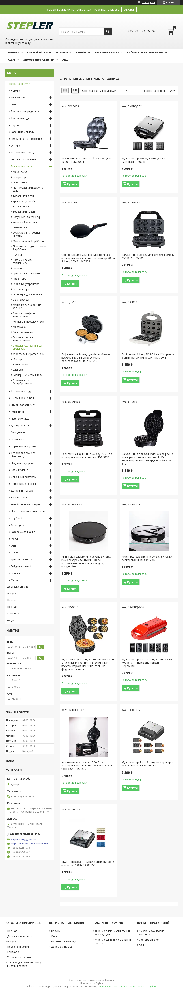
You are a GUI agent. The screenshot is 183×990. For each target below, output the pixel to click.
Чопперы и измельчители (28, 321)
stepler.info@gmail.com (24, 839)
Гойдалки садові (21, 566)
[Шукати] (108, 31)
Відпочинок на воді (22, 398)
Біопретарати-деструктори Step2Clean (29, 248)
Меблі (14, 538)
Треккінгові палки (21, 559)
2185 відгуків (148, 2)
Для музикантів (20, 425)
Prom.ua (109, 979)
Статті (55, 936)
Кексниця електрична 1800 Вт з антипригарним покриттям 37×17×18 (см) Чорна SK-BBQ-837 (88, 765)
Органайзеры (21, 299)
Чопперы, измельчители (27, 375)
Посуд (14, 552)
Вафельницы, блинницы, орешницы (28, 347)
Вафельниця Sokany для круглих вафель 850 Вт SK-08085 (148, 256)
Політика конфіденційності (144, 986)
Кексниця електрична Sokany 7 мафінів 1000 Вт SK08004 (86, 160)
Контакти (13, 613)
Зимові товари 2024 (23, 404)
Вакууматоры (21, 364)
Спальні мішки (37, 52)
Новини (11, 600)
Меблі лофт (20, 172)
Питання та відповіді (63, 941)
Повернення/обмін (18, 946)
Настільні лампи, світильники (23, 261)
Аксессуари (18, 525)
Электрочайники (23, 332)
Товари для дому (21, 166)
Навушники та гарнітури (27, 217)
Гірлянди (18, 254)
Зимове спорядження (38, 59)
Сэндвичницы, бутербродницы (22, 381)
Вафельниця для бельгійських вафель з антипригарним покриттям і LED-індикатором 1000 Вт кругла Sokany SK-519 (147, 458)
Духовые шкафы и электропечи (24, 314)
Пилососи (19, 268)
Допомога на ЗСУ (62, 946)
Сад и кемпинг (19, 470)
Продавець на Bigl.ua (91, 983)
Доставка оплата (18, 586)
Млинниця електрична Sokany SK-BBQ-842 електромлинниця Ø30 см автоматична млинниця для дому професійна (86, 561)
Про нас (12, 606)
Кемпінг (81, 52)
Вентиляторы (21, 289)
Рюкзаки (61, 52)
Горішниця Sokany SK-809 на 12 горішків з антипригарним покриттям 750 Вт (148, 356)
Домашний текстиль (23, 477)
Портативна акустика (24, 446)
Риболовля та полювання (145, 52)
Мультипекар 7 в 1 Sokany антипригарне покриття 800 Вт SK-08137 (148, 764)
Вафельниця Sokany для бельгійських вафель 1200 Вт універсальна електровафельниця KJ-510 (85, 357)
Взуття (15, 125)
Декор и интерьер (22, 490)
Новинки (16, 90)
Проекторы (20, 278)
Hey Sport (16, 518)
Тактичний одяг (20, 118)
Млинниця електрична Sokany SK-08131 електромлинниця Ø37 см (148, 558)
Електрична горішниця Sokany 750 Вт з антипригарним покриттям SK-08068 (86, 455)
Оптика (15, 145)
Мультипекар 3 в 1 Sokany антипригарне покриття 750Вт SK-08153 (87, 863)
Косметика (17, 439)
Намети (13, 52)
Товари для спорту (22, 152)
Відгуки (11, 593)
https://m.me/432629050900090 (30, 843)
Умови (129, 10)
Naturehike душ (20, 418)
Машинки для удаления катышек (27, 306)
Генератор (19, 177)
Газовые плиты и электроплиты (23, 339)
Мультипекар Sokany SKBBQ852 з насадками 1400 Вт (143, 160)
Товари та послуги (18, 83)
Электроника (19, 497)
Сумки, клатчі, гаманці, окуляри (26, 234)
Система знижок (149, 939)
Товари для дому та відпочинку (23, 454)
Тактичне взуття (106, 52)
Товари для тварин (24, 211)
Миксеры (18, 359)
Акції (65, 59)
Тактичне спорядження (25, 111)
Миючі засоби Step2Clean (28, 241)
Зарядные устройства (26, 284)
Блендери (18, 369)
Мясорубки (19, 326)
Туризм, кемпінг (20, 97)
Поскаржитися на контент (113, 986)
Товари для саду (21, 391)
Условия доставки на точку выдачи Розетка (24, 964)
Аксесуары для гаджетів (27, 294)
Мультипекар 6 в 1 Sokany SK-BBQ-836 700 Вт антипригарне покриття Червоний (147, 662)
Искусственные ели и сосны (28, 511)
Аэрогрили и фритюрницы (28, 354)
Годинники (17, 411)
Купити (72, 184)
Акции (10, 620)
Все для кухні (21, 206)
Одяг (11, 59)
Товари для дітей (23, 196)
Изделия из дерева (22, 463)
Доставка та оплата (19, 936)
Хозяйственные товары (25, 504)
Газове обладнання (23, 532)
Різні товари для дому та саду (28, 189)
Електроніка (20, 182)
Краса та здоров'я (24, 201)
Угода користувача (19, 957)
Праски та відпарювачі (26, 273)
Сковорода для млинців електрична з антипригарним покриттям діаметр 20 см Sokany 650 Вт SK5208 (88, 258)
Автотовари (20, 227)
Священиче (18, 432)
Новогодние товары (23, 483)
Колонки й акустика (25, 222)
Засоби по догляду (22, 132)
